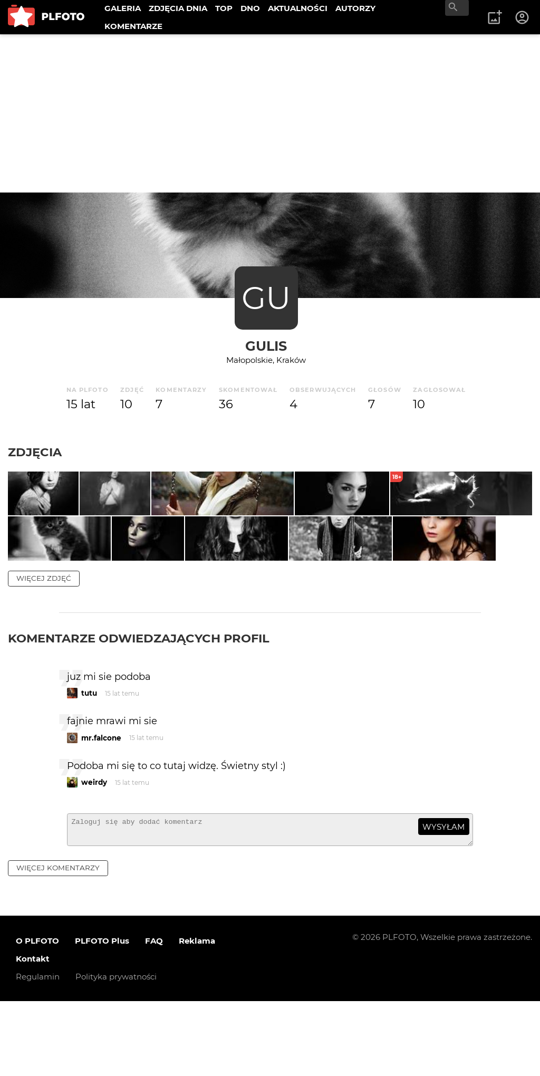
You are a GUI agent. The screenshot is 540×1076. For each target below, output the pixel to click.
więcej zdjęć (43, 648)
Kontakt (33, 1034)
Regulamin (38, 1051)
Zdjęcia (35, 452)
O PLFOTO (37, 1016)
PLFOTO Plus (102, 1016)
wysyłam (443, 897)
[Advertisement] (270, 113)
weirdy (94, 852)
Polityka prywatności (116, 1051)
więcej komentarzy (58, 942)
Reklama (197, 1016)
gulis (266, 346)
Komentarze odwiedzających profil (138, 708)
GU (266, 297)
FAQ (154, 1016)
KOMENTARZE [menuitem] (133, 26)
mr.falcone (101, 808)
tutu (89, 763)
